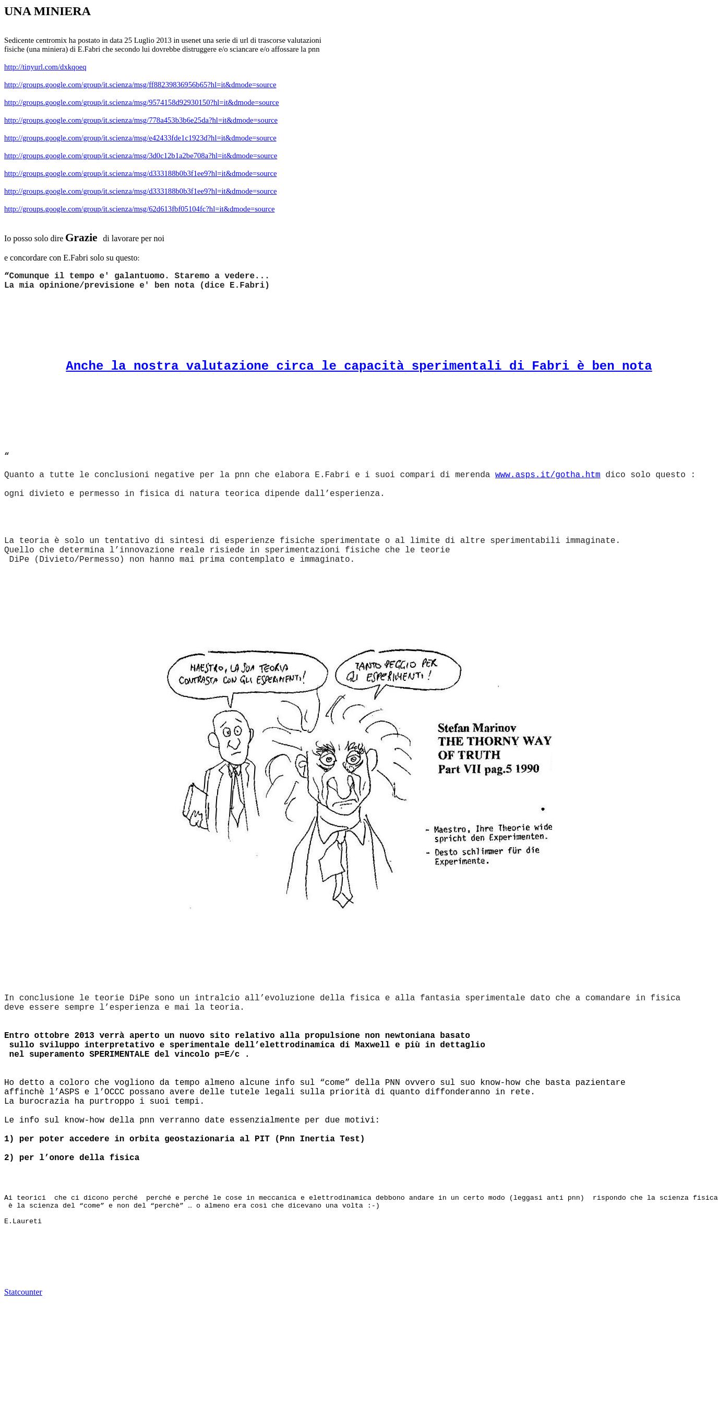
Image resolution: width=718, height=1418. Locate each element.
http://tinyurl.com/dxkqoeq (45, 67)
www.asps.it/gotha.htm (548, 475)
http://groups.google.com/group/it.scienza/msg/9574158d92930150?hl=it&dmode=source (141, 102)
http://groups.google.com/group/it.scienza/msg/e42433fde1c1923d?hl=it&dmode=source (140, 138)
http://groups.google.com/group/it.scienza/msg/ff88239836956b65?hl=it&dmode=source (140, 84)
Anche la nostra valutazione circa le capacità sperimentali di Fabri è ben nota (359, 366)
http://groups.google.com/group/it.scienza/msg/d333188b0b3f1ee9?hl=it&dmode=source (140, 173)
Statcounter (23, 1291)
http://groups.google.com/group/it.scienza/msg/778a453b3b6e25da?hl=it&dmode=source (141, 120)
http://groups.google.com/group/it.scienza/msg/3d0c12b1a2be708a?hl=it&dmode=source (140, 155)
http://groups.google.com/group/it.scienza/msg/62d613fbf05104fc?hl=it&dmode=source (139, 209)
